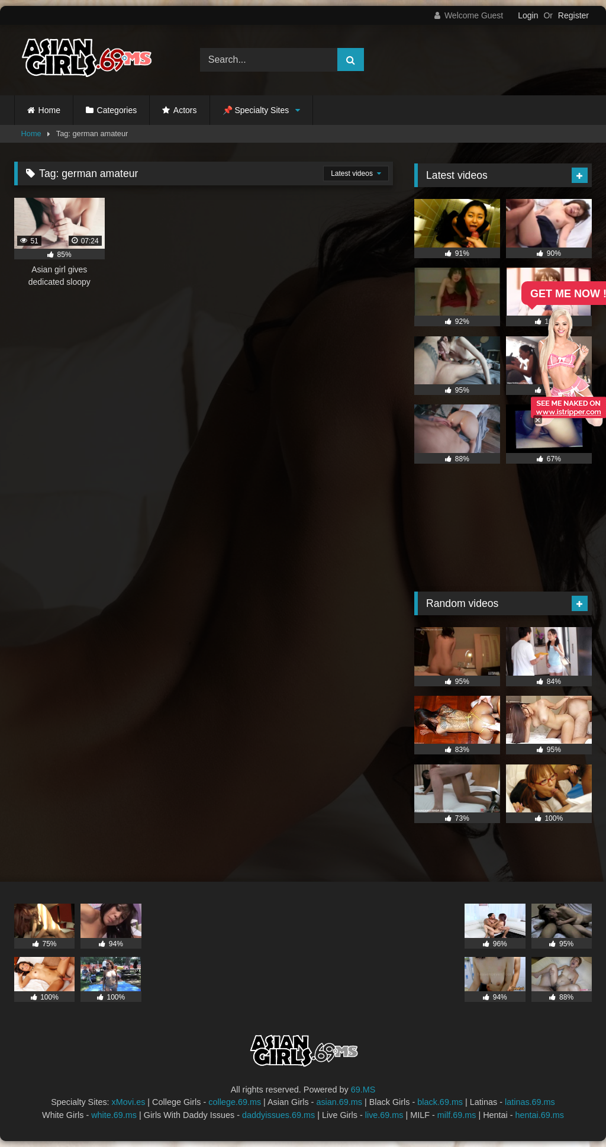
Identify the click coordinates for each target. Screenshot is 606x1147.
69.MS (363, 1089)
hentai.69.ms (539, 1115)
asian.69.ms (339, 1102)
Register (573, 15)
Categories (117, 110)
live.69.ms (384, 1115)
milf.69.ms (456, 1115)
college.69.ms (234, 1102)
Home (49, 110)
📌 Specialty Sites (256, 110)
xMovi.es (129, 1102)
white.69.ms (114, 1115)
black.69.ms (440, 1102)
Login (528, 15)
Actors (185, 110)
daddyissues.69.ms (278, 1115)
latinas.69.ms (530, 1102)
